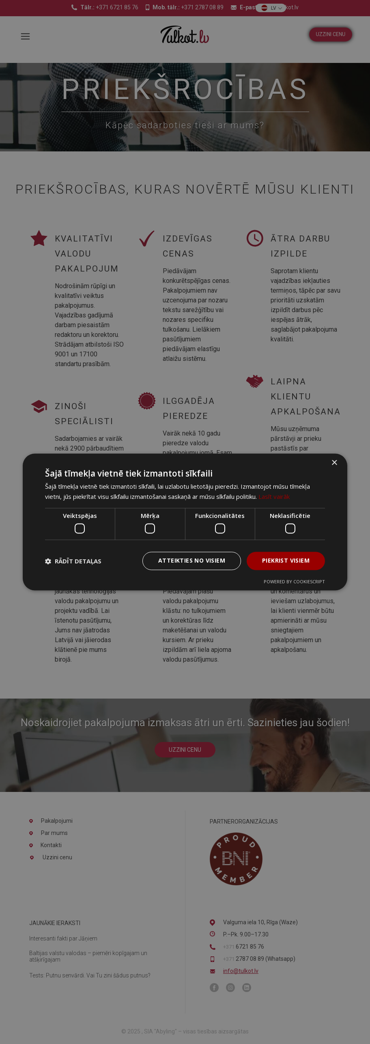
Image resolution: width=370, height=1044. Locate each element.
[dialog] (185, 522)
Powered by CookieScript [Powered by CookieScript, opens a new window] (294, 582)
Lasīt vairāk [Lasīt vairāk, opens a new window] (274, 497)
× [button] (334, 463)
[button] (73, 561)
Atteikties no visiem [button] (191, 561)
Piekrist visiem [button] (286, 561)
